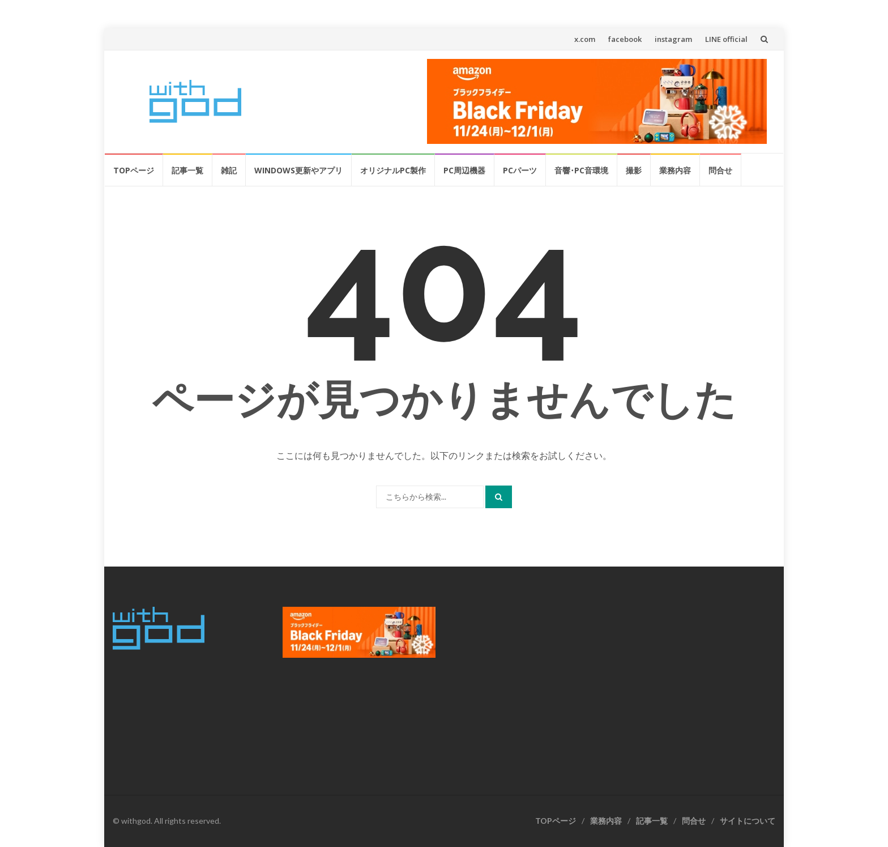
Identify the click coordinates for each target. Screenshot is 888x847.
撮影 (634, 170)
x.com (584, 39)
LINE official (726, 39)
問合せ (720, 170)
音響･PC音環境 (581, 170)
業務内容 (675, 170)
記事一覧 (187, 170)
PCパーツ (520, 170)
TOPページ (133, 170)
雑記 (229, 170)
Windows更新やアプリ (298, 170)
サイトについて (747, 820)
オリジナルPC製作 (393, 170)
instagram (673, 39)
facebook (625, 39)
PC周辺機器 (464, 170)
